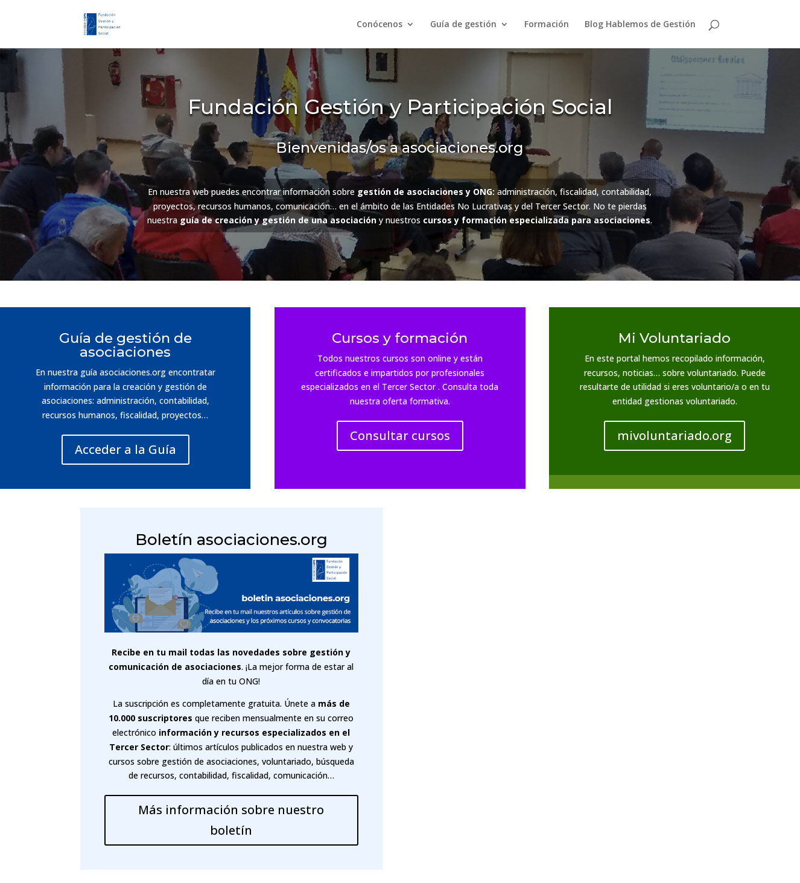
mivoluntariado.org (674, 435)
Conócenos (379, 25)
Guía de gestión (463, 25)
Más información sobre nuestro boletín (231, 820)
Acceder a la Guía (125, 449)
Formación (546, 25)
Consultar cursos (400, 435)
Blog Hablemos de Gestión (640, 25)
